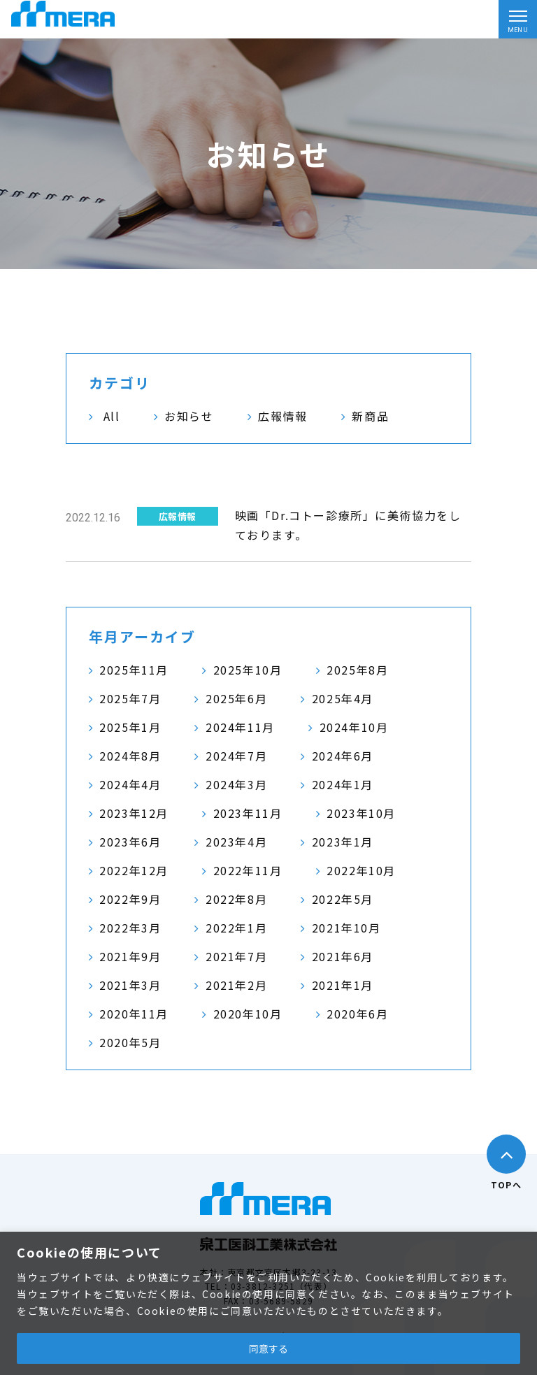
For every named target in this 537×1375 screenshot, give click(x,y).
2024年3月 (236, 784)
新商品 (370, 416)
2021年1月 (342, 985)
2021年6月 (342, 956)
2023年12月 (134, 813)
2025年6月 (236, 698)
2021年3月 (130, 985)
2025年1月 (130, 727)
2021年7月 (236, 956)
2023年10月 (361, 813)
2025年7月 (130, 698)
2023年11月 (247, 813)
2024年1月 (342, 784)
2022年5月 (342, 899)
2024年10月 (354, 727)
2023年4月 (236, 841)
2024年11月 (240, 727)
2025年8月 (357, 669)
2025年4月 (342, 698)
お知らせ (188, 416)
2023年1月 (342, 841)
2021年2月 (236, 985)
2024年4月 (130, 784)
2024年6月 (342, 755)
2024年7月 (236, 755)
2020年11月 (134, 1013)
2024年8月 (130, 755)
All (111, 416)
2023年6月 (130, 841)
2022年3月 (130, 927)
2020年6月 (357, 1013)
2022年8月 (236, 899)
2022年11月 (247, 870)
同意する (268, 1348)
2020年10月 (247, 1013)
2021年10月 (346, 927)
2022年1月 (236, 927)
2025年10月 (247, 669)
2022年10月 (361, 870)
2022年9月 (130, 899)
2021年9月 (130, 956)
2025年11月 (134, 669)
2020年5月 (130, 1042)
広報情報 (282, 416)
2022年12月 (134, 870)
